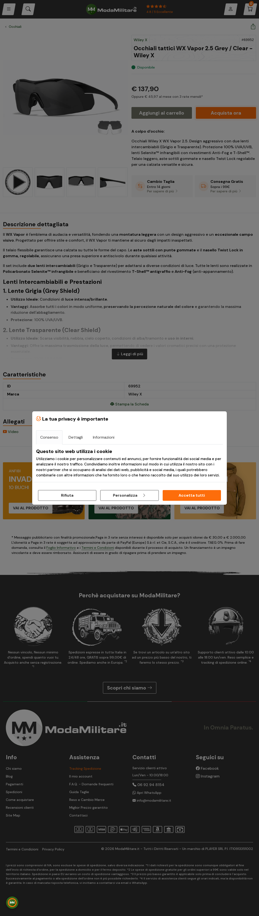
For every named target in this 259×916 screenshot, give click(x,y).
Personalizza (129, 495)
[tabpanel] (129, 463)
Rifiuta (67, 495)
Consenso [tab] (49, 437)
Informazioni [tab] (103, 437)
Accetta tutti (192, 495)
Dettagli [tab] (76, 437)
